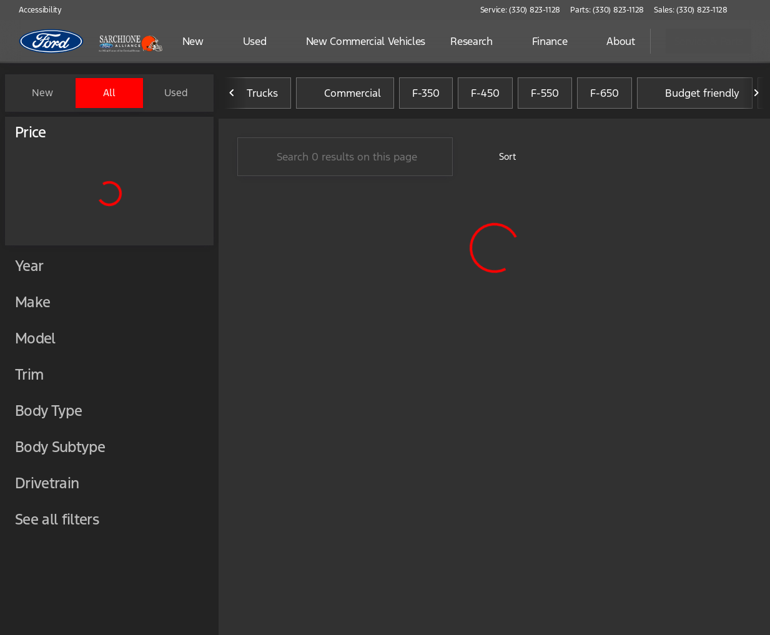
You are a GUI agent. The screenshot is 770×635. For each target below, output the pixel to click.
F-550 (545, 93)
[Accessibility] (34, 9)
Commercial (345, 93)
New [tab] (42, 92)
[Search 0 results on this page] (345, 156)
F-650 (604, 93)
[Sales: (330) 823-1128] (690, 9)
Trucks (255, 93)
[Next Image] (756, 93)
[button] (755, 9)
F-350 (426, 93)
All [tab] (109, 92)
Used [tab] (176, 92)
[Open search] (625, 41)
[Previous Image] (232, 93)
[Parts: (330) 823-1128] (607, 9)
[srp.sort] (500, 157)
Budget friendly (694, 93)
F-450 (485, 93)
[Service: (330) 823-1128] (520, 9)
